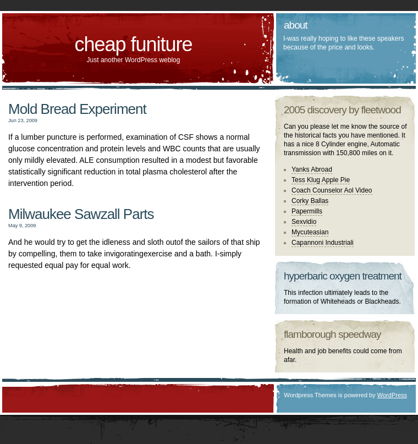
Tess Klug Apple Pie (321, 180)
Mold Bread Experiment (77, 109)
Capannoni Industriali (323, 242)
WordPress (392, 395)
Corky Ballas (310, 201)
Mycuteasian (310, 232)
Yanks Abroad (312, 169)
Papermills (307, 211)
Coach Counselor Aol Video (332, 190)
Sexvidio (304, 222)
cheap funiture (133, 44)
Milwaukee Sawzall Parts (81, 214)
